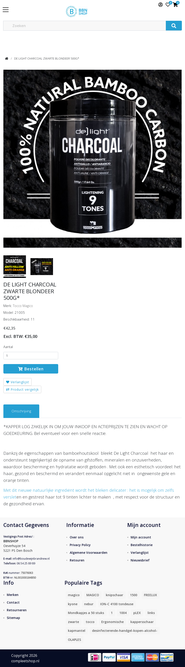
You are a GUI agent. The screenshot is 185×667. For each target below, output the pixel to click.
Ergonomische (112, 622)
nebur (88, 604)
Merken (12, 595)
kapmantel (76, 630)
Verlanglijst (17, 382)
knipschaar (114, 595)
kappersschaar (142, 622)
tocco (90, 622)
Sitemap (13, 618)
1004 (123, 613)
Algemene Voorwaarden (88, 552)
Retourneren (17, 610)
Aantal (8, 346)
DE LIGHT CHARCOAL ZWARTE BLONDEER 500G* (46, 58)
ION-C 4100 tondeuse (116, 604)
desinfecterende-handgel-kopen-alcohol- (124, 630)
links (151, 613)
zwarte (73, 622)
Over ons (76, 537)
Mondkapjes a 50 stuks (86, 613)
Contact (13, 602)
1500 (133, 595)
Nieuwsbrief (140, 560)
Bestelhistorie (142, 545)
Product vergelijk (22, 389)
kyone (72, 604)
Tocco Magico (23, 305)
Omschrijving (21, 411)
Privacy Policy (80, 545)
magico (74, 595)
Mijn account (141, 537)
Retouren (77, 560)
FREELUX (150, 595)
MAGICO (92, 595)
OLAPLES (74, 639)
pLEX (137, 613)
